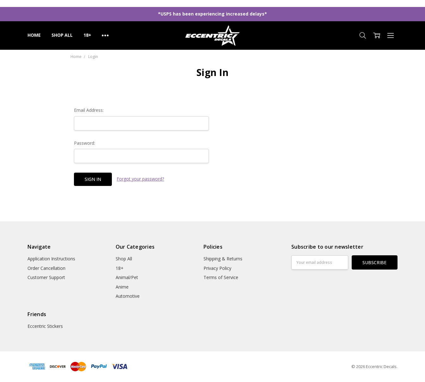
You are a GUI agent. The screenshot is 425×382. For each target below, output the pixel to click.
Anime (122, 287)
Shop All (62, 35)
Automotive (128, 296)
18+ (87, 35)
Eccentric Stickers (45, 326)
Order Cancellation (46, 268)
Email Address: (89, 110)
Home (33, 35)
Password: (84, 143)
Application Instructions (51, 259)
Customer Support (46, 277)
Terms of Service (220, 277)
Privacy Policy (217, 268)
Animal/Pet (127, 277)
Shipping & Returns (222, 259)
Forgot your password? (140, 179)
